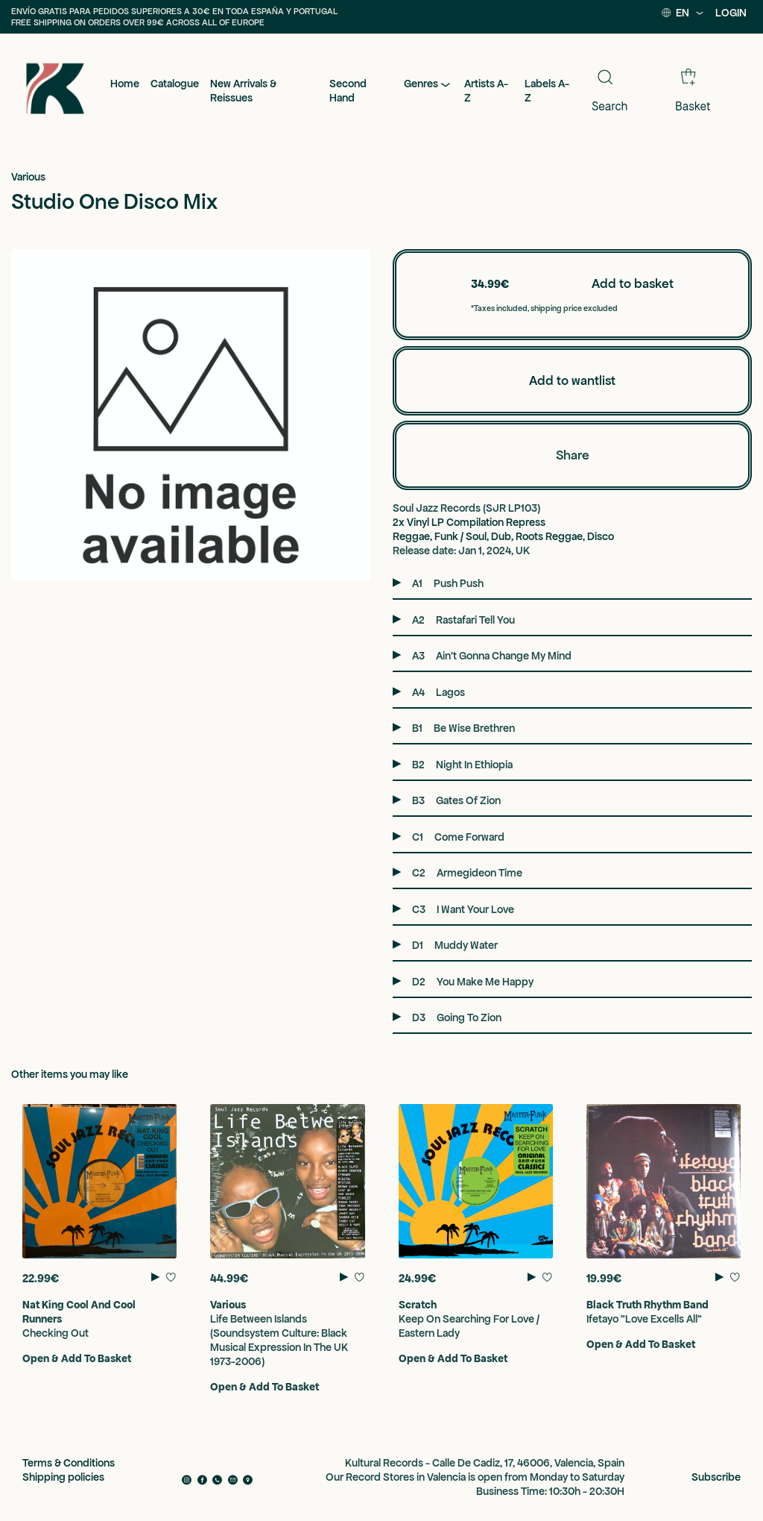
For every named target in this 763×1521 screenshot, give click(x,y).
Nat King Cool (55, 1304)
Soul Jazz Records (438, 508)
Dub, (503, 536)
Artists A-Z (486, 90)
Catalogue (175, 83)
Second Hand (348, 90)
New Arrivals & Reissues (243, 90)
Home (124, 83)
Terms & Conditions (68, 1463)
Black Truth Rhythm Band (647, 1304)
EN (683, 12)
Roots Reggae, (551, 536)
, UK (520, 550)
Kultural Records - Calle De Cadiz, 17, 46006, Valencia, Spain (484, 1463)
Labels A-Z (547, 90)
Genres (428, 84)
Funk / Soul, (462, 536)
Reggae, (413, 536)
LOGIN (731, 12)
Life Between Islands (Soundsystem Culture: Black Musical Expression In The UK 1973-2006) (279, 1340)
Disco (600, 536)
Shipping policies (63, 1477)
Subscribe (716, 1477)
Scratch (418, 1304)
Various (28, 177)
